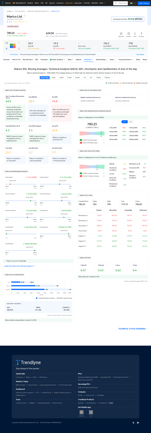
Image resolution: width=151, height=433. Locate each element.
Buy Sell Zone (28, 60)
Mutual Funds (46, 392)
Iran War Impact (13, 26)
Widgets (32, 403)
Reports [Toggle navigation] (52, 3)
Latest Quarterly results (48, 385)
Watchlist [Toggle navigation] (95, 3)
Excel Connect (57, 403)
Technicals (88, 60)
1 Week (98, 77)
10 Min (61, 77)
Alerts (138, 60)
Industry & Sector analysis (24, 392)
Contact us (19, 377)
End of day (44, 77)
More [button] (102, 3)
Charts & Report (56, 60)
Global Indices (20, 395)
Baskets (30, 3)
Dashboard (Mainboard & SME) (88, 377)
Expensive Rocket (19, 22)
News (70, 60)
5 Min (53, 77)
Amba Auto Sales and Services (88, 387)
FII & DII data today (65, 385)
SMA (124, 121)
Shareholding (101, 60)
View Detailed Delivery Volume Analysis (59, 315)
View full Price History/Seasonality (18, 266)
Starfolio (81, 403)
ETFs (37, 392)
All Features (43, 377)
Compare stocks (21, 403)
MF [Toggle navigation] (46, 3)
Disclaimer (100, 395)
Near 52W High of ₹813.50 (17, 36)
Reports (78, 60)
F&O (36, 60)
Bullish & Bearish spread (62, 392)
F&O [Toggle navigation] (42, 3)
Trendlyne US (106, 403)
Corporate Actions (125, 60)
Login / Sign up (144, 3)
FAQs (34, 377)
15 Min (69, 77)
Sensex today (32, 385)
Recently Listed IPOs (121, 377)
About (145, 60)
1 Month (107, 77)
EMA (130, 121)
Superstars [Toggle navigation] (78, 3)
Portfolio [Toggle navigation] (87, 3)
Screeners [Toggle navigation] (60, 3)
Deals (112, 60)
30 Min (77, 77)
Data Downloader (44, 403)
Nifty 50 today (20, 385)
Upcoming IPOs (106, 377)
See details (140, 54)
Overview (6, 60)
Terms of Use (90, 395)
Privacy (80, 395)
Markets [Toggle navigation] (8, 3)
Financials (44, 60)
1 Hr (84, 77)
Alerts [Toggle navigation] (37, 3)
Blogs (28, 377)
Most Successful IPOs (85, 380)
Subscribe (69, 3)
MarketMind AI (19, 3)
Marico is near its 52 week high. (15, 261)
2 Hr (91, 77)
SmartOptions (91, 403)
